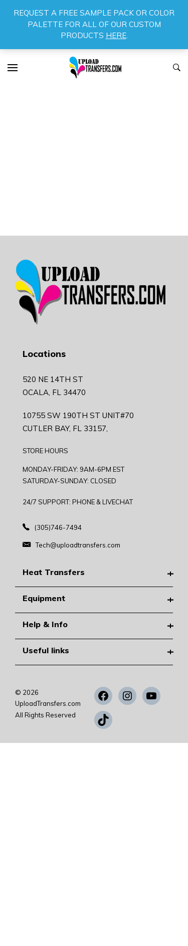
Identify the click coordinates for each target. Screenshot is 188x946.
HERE (116, 35)
